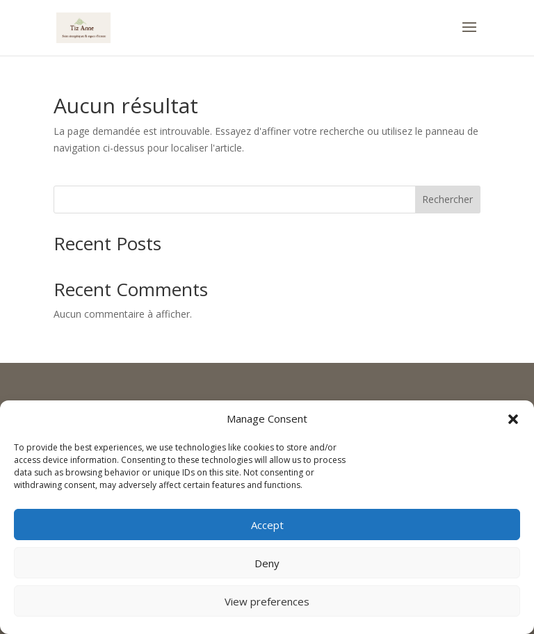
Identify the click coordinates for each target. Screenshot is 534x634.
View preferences (267, 601)
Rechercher (447, 199)
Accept (267, 525)
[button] (513, 419)
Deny (267, 563)
